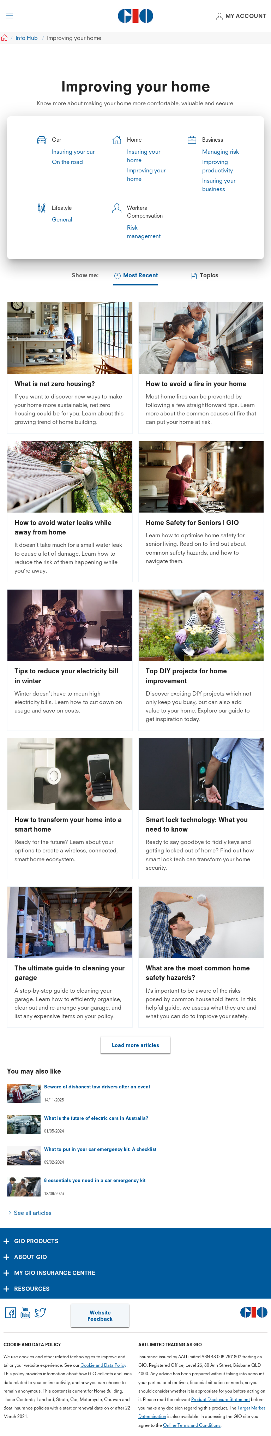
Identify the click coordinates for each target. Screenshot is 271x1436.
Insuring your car (73, 151)
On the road (67, 161)
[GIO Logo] (135, 15)
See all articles (33, 1212)
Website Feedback (100, 1316)
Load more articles (135, 1045)
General (62, 219)
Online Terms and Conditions (192, 1425)
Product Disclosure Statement (220, 1399)
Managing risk (220, 151)
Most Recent (135, 276)
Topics (204, 276)
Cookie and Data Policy (103, 1365)
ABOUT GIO (30, 1256)
